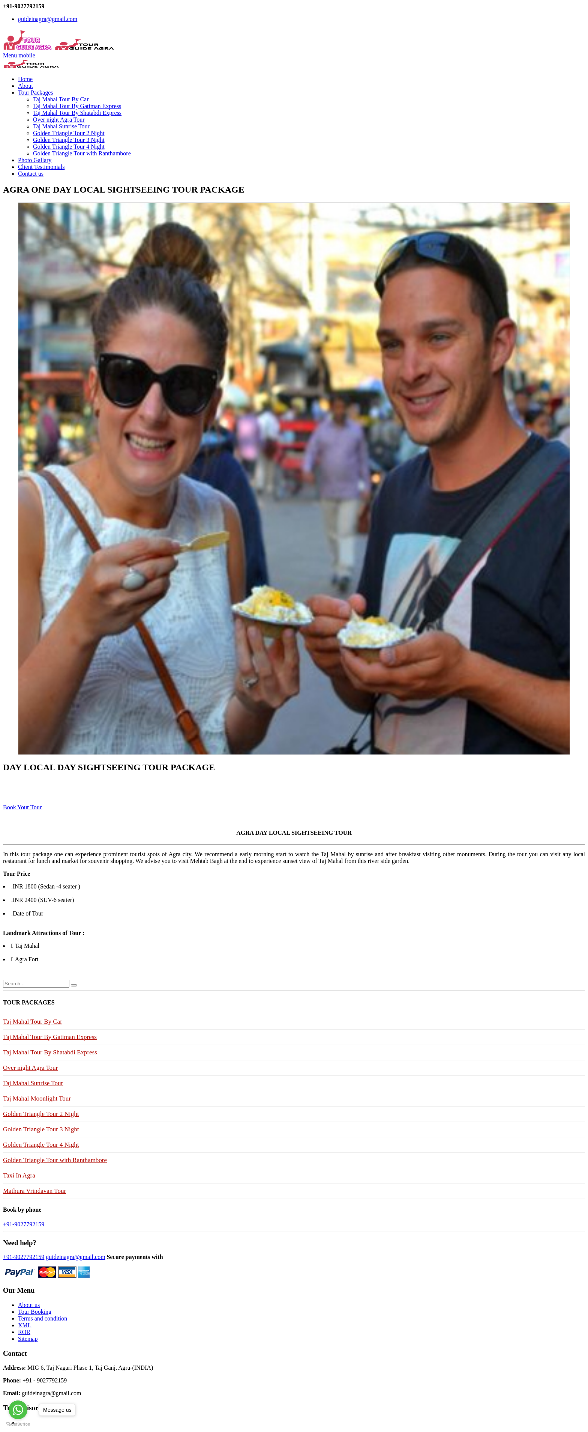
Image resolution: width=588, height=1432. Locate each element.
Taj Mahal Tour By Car (61, 99)
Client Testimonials (41, 167)
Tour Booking (34, 1312)
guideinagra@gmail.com (47, 19)
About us (29, 1305)
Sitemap (28, 1339)
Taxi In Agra (19, 1175)
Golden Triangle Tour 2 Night (69, 133)
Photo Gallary (34, 160)
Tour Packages (35, 92)
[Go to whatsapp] (18, 1409)
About (25, 86)
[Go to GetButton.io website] (18, 1424)
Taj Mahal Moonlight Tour (37, 1098)
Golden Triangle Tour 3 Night (69, 140)
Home (25, 79)
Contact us (31, 173)
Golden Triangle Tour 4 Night (69, 146)
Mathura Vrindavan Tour (34, 1190)
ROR (24, 1332)
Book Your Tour (22, 807)
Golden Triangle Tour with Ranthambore (82, 153)
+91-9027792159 (23, 1224)
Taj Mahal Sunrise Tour (61, 126)
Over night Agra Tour (59, 119)
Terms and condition (42, 1318)
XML (25, 1325)
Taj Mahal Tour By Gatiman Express (77, 106)
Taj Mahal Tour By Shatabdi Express (77, 113)
